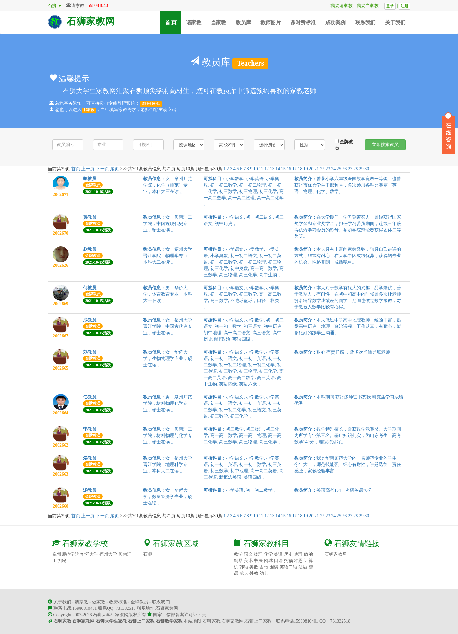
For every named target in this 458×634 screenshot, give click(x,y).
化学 (268, 554)
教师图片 (270, 22)
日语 (278, 560)
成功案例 (335, 22)
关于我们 (395, 22)
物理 (258, 554)
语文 (248, 554)
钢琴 (238, 560)
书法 (258, 560)
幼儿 (264, 573)
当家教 (218, 22)
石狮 (147, 554)
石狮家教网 (90, 21)
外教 (253, 573)
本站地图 (192, 621)
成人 (243, 573)
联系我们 (365, 22)
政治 (308, 554)
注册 (404, 6)
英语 (278, 554)
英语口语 (288, 567)
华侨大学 (89, 554)
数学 (238, 554)
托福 (288, 560)
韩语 (243, 567)
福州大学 (108, 554)
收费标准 (118, 602)
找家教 (89, 110)
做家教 (98, 602)
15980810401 (98, 5)
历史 (288, 554)
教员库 (243, 22)
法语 (302, 567)
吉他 (264, 567)
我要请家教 (339, 5)
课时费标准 (303, 22)
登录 (390, 6)
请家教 (193, 22)
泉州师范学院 (65, 554)
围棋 (273, 567)
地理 (298, 554)
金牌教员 (344, 145)
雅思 (298, 560)
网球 (268, 560)
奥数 (253, 567)
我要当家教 (370, 5)
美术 (248, 560)
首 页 (173, 22)
